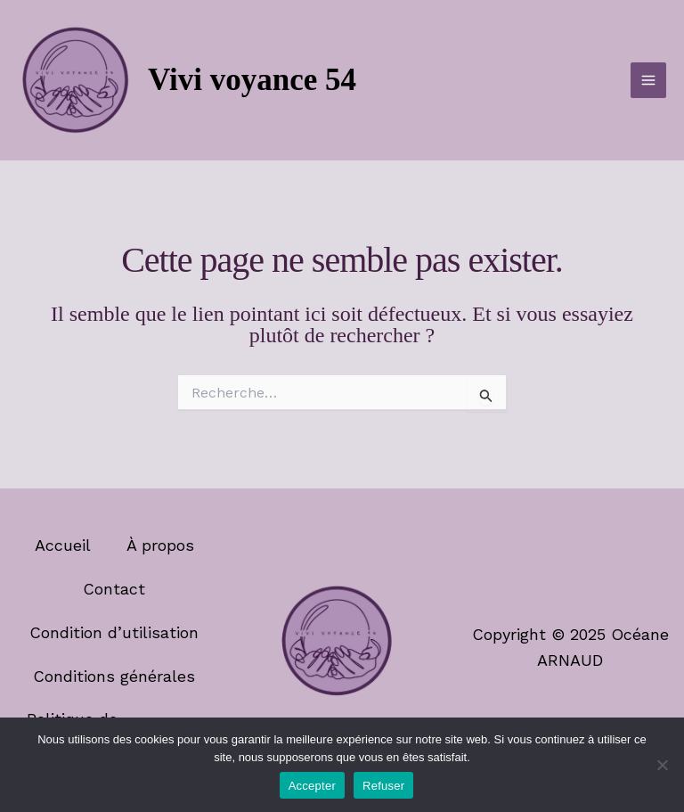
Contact (114, 588)
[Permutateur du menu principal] (648, 80)
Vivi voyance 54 (252, 79)
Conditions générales (114, 676)
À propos (160, 545)
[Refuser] (662, 765)
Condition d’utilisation (114, 632)
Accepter (312, 785)
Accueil (63, 545)
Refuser (383, 785)
